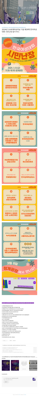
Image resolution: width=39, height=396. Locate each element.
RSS (21, 22)
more (36, 357)
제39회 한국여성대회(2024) (16, 345)
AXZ (19, 394)
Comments (4, 374)
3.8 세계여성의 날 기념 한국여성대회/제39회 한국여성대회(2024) (14, 27)
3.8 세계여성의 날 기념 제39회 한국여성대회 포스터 (9, 348)
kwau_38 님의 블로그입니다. (8, 379)
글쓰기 (14, 22)
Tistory (25, 394)
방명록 (17, 22)
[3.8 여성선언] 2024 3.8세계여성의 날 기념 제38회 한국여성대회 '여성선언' (12, 352)
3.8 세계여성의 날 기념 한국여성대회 (19, 8)
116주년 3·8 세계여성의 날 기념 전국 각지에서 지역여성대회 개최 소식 (11, 349)
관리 (25, 22)
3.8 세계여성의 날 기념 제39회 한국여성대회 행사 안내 (9, 347)
